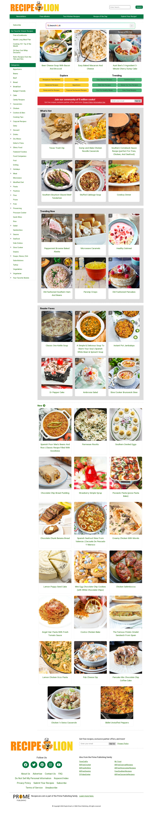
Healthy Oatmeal (124, 248)
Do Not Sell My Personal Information (33, 778)
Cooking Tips (18, 117)
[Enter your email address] (94, 743)
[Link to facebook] (25, 764)
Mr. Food (117, 761)
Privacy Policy (88, 102)
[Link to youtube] (58, 764)
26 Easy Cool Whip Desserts (20, 51)
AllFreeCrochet (85, 765)
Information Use (99, 102)
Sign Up (137, 101)
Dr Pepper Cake (57, 392)
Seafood (16, 239)
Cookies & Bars (19, 113)
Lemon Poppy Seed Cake (55, 586)
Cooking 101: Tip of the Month (22, 45)
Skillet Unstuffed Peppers (117, 722)
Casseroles (17, 104)
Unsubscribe (51, 787)
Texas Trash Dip (57, 148)
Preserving (17, 208)
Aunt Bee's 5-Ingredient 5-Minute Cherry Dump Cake (125, 67)
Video (76, 80)
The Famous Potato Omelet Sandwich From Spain (126, 634)
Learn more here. (86, 796)
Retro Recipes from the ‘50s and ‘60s (22, 58)
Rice (15, 221)
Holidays (16, 169)
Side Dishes (18, 243)
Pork (15, 204)
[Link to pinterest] (42, 764)
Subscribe (17, 25)
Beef (15, 78)
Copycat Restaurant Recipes (76, 90)
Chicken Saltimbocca (125, 586)
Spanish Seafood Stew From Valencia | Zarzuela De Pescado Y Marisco (90, 541)
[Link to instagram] (50, 764)
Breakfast (17, 87)
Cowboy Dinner (124, 194)
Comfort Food (129, 80)
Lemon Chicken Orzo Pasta (55, 677)
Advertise (37, 773)
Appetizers (17, 69)
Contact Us (50, 773)
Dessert (16, 130)
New (41, 405)
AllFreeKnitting (85, 768)
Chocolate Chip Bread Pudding (55, 493)
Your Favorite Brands (21, 278)
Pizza (15, 200)
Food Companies (19, 156)
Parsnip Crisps (90, 292)
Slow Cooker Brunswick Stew (123, 392)
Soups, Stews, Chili (20, 256)
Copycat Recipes (19, 121)
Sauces (16, 234)
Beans (15, 74)
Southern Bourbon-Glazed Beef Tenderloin (56, 196)
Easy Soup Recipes (129, 90)
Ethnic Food (17, 147)
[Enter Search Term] (119, 7)
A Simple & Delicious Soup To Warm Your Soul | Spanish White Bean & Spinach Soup (90, 348)
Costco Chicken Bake (90, 632)
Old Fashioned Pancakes (123, 292)
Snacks (16, 252)
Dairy (15, 126)
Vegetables (17, 269)
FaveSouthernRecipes (123, 771)
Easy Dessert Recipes (104, 80)
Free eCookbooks (20, 35)
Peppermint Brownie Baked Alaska (57, 250)
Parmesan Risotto (90, 444)
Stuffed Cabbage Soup (90, 194)
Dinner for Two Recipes (129, 85)
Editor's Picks (18, 143)
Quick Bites (17, 217)
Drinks (15, 134)
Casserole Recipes (51, 85)
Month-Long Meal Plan (22, 40)
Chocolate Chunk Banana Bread (55, 538)
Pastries (16, 191)
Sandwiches (18, 230)
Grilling (15, 165)
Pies (15, 195)
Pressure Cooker (19, 213)
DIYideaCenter (85, 774)
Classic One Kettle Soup (57, 345)
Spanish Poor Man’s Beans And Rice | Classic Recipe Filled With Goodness (55, 447)
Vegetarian (17, 273)
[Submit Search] (139, 7)
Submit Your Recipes (43, 783)
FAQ (60, 773)
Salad (15, 226)
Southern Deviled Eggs (125, 444)
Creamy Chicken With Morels (125, 538)
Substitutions (18, 260)
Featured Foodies (20, 152)
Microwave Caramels (90, 248)
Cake (15, 95)
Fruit (15, 160)
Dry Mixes (17, 139)
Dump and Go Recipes (51, 90)
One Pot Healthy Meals (104, 90)
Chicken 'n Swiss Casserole (64, 722)
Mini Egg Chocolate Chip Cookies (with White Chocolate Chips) (90, 588)
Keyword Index (61, 778)
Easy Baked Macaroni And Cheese (90, 67)
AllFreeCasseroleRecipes (124, 774)
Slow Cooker (18, 247)
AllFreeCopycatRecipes (123, 765)
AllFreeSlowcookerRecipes (125, 768)
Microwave (17, 178)
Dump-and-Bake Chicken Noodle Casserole (90, 149)
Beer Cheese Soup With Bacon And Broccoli (56, 67)
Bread (15, 82)
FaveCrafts (83, 761)
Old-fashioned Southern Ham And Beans (56, 293)
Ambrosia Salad (90, 392)
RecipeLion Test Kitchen (51, 80)
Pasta (15, 187)
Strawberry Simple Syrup (90, 493)
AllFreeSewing (85, 771)
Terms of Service (34, 787)
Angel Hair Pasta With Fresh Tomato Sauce (55, 634)
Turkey (15, 265)
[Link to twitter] (34, 764)
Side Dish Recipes (104, 85)
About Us (25, 773)
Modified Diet (18, 182)
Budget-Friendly (19, 91)
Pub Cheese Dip (90, 677)
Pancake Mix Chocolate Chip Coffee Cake (125, 679)
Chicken (16, 108)
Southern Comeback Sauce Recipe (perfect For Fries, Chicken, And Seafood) (124, 151)
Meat (15, 174)
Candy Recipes (19, 100)
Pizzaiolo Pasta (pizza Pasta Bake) (125, 494)
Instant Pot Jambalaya (124, 345)
